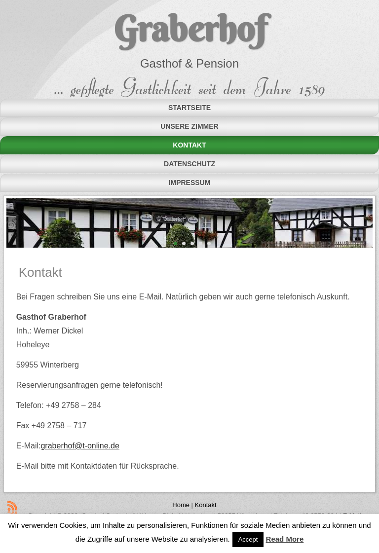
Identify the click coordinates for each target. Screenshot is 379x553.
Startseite (189, 107)
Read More (285, 539)
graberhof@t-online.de (79, 446)
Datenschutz (189, 164)
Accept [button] (248, 539)
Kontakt (189, 145)
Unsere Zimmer (189, 126)
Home (181, 505)
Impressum (190, 182)
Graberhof (190, 28)
